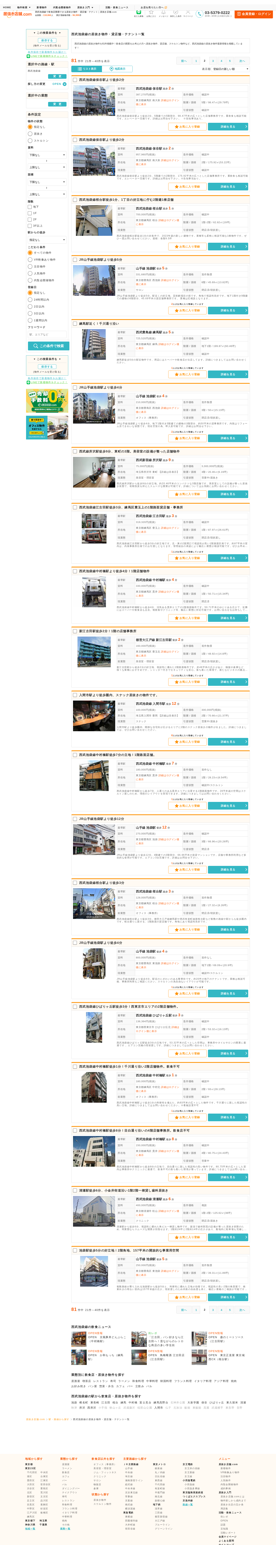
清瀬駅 (157, 1199)
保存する (47, 40)
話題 (223, 1524)
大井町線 (130, 1524)
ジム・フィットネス (105, 1472)
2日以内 (36, 306)
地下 (33, 207)
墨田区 (31, 1480)
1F (32, 213)
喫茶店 (86, 1381)
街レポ (224, 1516)
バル (149, 1386)
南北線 (159, 1496)
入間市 (158, 1407)
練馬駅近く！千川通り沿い (99, 323)
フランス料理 (183, 1381)
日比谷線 (160, 1476)
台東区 (44, 1476)
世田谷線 (130, 1528)
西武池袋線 (144, 88)
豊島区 (44, 1488)
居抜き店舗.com (35, 1419)
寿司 (113, 1381)
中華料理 (152, 1381)
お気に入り (151, 13)
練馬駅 (157, 332)
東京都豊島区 (144, 280)
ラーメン (124, 1381)
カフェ (120, 1386)
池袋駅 (151, 268)
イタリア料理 (203, 1381)
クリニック (142, 1220)
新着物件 (226, 1468)
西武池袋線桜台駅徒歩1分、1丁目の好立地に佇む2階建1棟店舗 (126, 199)
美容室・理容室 (145, 477)
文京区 (44, 1496)
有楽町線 (160, 1488)
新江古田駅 (164, 640)
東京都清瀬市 (144, 1211)
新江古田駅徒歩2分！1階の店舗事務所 (107, 631)
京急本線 (188, 1500)
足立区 (31, 1500)
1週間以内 (38, 320)
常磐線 (129, 1496)
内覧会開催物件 (41, 280)
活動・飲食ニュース (230, 1512)
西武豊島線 (144, 332)
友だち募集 (139, 13)
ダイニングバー (71, 1488)
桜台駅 (157, 208)
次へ (242, 60)
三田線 (159, 1512)
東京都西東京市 (145, 1027)
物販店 (97, 1484)
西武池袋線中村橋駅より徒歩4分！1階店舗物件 (114, 571)
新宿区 (31, 1496)
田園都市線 (131, 1520)
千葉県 (43, 1524)
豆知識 (224, 1528)
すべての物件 (40, 252)
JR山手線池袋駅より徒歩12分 (101, 818)
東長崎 (94, 1402)
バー (130, 1386)
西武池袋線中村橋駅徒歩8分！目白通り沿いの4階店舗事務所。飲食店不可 (134, 1130)
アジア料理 (221, 1381)
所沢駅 (157, 460)
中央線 (129, 1472)
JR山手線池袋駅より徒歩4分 (100, 387)
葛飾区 (44, 1504)
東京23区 (30, 1468)
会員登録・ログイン (254, 13)
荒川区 (44, 1492)
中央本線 (130, 1488)
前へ (184, 60)
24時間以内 (38, 299)
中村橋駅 (159, 580)
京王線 (188, 1476)
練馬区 (31, 1516)
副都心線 (160, 1500)
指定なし (37, 127)
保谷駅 (157, 88)
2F (32, 219)
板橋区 (44, 1512)
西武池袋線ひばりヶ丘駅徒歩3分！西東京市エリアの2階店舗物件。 (129, 1006)
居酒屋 (75, 1381)
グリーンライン (164, 1528)
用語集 (224, 1508)
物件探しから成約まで (233, 1500)
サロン (140, 290)
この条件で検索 (49, 346)
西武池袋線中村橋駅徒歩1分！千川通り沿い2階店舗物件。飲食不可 (129, 1066)
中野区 (31, 1508)
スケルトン (38, 140)
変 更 (57, 76)
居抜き (35, 133)
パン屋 (92, 1386)
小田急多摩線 (192, 1488)
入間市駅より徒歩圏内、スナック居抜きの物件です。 (119, 695)
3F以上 (35, 226)
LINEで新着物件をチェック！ (47, 56)
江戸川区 (32, 1512)
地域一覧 (30, 1528)
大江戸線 (160, 1520)
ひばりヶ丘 (216, 1402)
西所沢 (91, 1407)
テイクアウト (69, 1492)
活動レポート (228, 1532)
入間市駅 (159, 703)
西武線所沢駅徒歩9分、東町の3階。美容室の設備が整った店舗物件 (129, 451)
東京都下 (30, 1520)
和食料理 (138, 1381)
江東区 (44, 1480)
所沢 (82, 1407)
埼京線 (129, 1476)
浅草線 (159, 1508)
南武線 (129, 1504)
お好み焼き (78, 1386)
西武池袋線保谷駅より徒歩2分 (102, 79)
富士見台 (145, 1402)
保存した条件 (176, 13)
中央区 (44, 1472)
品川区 (44, 1500)
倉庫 (96, 1488)
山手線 (140, 268)
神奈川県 (30, 1524)
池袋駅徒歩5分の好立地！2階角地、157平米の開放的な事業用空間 (129, 1250)
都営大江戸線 (145, 640)
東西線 (159, 1480)
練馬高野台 (161, 1402)
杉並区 (44, 1508)
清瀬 (243, 1402)
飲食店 (66, 1472)
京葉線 (129, 1500)
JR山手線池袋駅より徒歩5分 (100, 259)
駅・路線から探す (59, 1419)
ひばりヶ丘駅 (162, 1015)
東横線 (129, 1516)
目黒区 (31, 1504)
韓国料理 (166, 1381)
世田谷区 (45, 1484)
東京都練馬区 (144, 100)
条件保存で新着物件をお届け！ (47, 52)
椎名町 (83, 1402)
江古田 (105, 1402)
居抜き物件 (100, 1500)
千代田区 (32, 1472)
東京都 (29, 1464)
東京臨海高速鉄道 (193, 1492)
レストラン (100, 1381)
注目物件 (37, 266)
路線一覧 (188, 1504)
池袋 (74, 1402)
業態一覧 (65, 1528)
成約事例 (226, 1488)
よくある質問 (226, 1540)
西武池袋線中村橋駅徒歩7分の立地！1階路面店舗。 (117, 755)
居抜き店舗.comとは (233, 1496)
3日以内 (36, 313)
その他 (66, 1524)
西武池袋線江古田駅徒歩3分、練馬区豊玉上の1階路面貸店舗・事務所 (131, 507)
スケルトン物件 (103, 1504)
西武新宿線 (144, 460)
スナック (141, 721)
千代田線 (160, 1484)
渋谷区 (31, 1488)
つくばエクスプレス (194, 1496)
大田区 (31, 1484)
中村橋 (133, 1402)
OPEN (224, 1520)
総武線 (129, 1484)
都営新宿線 (161, 1516)
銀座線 (159, 1468)
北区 (29, 1492)
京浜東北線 (131, 1492)
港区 (29, 1476)
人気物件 (37, 273)
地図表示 (117, 69)
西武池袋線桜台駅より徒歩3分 (102, 882)
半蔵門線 (160, 1492)
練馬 (124, 1402)
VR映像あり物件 (42, 259)
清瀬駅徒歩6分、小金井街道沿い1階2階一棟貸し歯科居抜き (123, 1190)
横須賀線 (130, 1508)
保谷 (204, 1402)
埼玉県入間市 (144, 715)
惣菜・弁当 (106, 1386)
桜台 (115, 1402)
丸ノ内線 (160, 1472)
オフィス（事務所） (147, 417)
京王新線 (190, 1472)
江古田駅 (159, 516)
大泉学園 (193, 1402)
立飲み (139, 1386)
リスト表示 (86, 69)
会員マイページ (228, 1536)
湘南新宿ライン (134, 1480)
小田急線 (190, 1484)
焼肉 (234, 1381)
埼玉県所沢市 (144, 471)
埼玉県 (43, 1520)
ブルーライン (162, 1524)
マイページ (188, 13)
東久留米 (232, 1402)
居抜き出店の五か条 (232, 1504)
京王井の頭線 (192, 1468)
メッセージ (163, 13)
